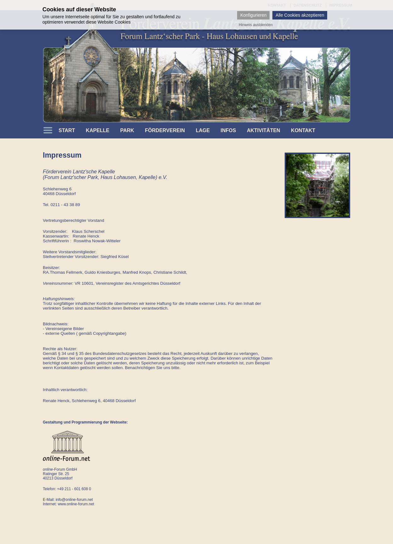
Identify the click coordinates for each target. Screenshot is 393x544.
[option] (317, 185)
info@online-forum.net (74, 499)
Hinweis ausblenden (255, 25)
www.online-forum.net (76, 504)
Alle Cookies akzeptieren (300, 15)
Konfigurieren (253, 15)
